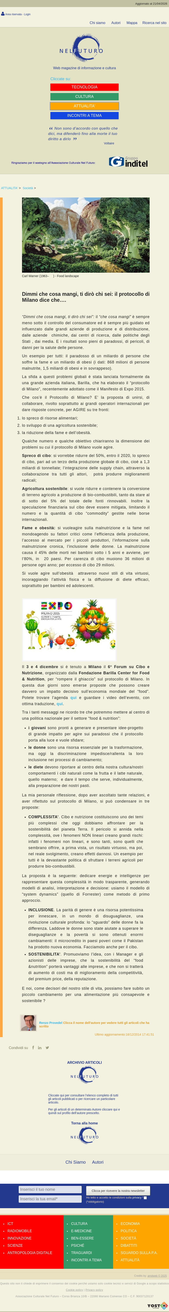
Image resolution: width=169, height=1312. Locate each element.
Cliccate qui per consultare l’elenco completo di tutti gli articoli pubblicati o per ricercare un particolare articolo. (83, 1099)
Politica (129, 1232)
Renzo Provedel (51, 1023)
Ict (10, 1224)
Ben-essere (82, 1239)
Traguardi (81, 1253)
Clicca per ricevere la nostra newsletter (118, 1191)
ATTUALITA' (9, 188)
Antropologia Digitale (29, 1253)
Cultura (79, 1224)
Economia (130, 1224)
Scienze (15, 1246)
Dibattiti (129, 1246)
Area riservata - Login (18, 14)
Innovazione (19, 1239)
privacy (137, 1198)
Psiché (77, 1246)
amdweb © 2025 (157, 1276)
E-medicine (81, 1232)
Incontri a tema (86, 1261)
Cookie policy (74, 1290)
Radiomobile (19, 1232)
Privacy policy (94, 1290)
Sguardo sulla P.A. (139, 1253)
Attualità (130, 1261)
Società (28, 188)
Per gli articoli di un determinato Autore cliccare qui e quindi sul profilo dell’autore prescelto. (84, 1111)
